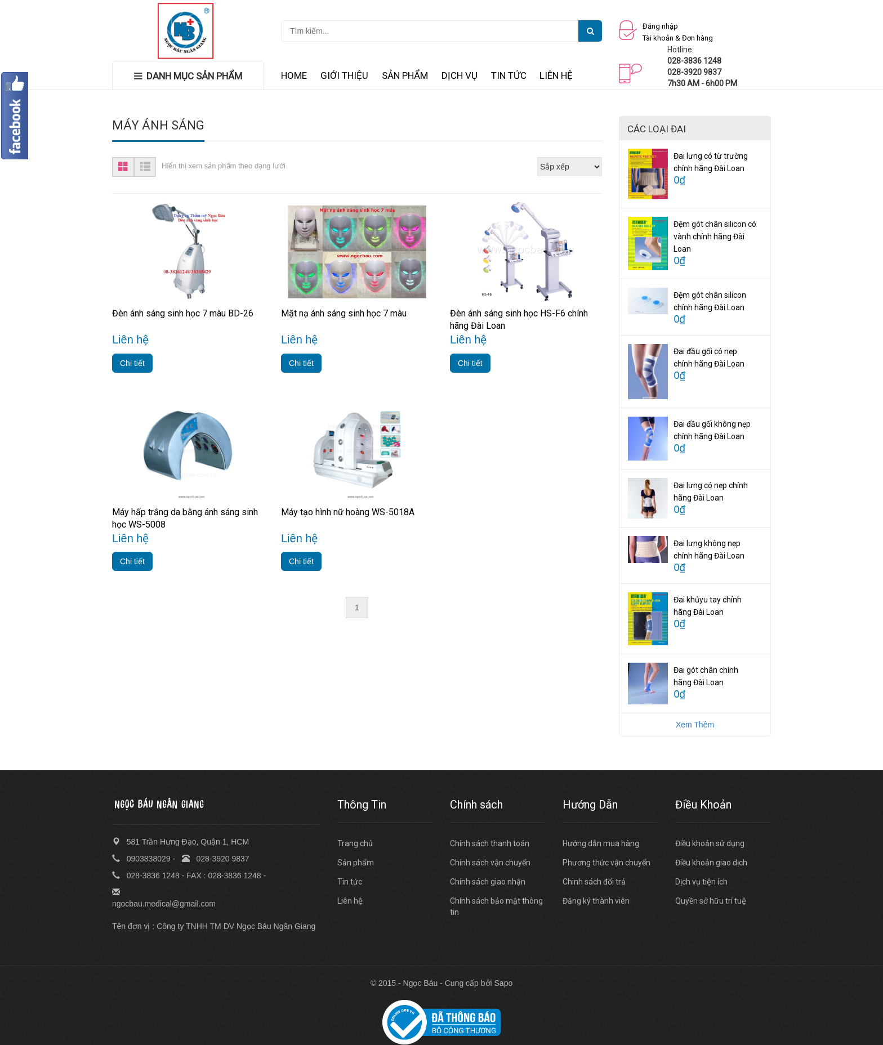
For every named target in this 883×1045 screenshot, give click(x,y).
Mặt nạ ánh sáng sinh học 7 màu (344, 313)
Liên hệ (350, 900)
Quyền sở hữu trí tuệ (710, 900)
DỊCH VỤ (460, 75)
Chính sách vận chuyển (490, 862)
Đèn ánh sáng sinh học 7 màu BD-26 (182, 313)
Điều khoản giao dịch (711, 862)
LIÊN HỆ (556, 75)
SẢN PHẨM (405, 75)
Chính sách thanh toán (489, 843)
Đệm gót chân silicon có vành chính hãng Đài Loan (715, 236)
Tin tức (349, 881)
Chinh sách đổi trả (594, 881)
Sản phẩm (355, 862)
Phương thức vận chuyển (606, 862)
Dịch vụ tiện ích (701, 881)
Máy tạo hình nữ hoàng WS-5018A (347, 512)
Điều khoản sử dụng (709, 843)
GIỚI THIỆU (344, 75)
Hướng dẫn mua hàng (601, 843)
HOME (294, 75)
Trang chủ (355, 843)
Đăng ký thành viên (596, 900)
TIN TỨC (509, 75)
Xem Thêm (695, 724)
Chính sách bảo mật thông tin (496, 906)
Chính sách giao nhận (487, 881)
